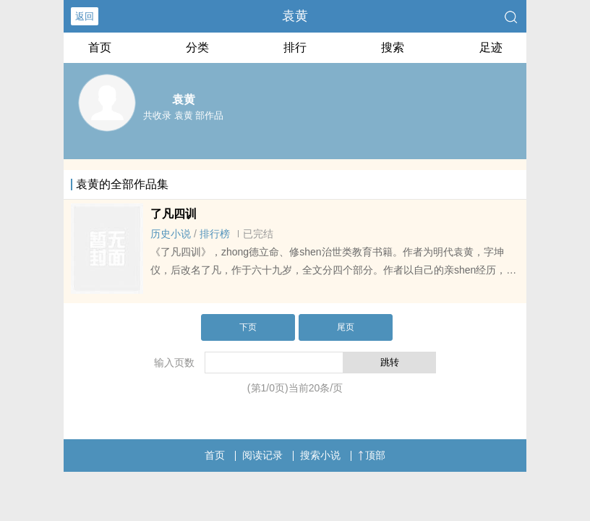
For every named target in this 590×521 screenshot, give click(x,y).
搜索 (392, 47)
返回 (84, 16)
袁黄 (295, 16)
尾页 (345, 327)
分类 (197, 47)
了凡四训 (173, 214)
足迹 (491, 47)
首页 (99, 47)
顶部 (371, 455)
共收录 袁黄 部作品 (183, 115)
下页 (248, 327)
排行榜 (215, 234)
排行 (295, 47)
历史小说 (170, 234)
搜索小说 (320, 455)
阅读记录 (262, 455)
